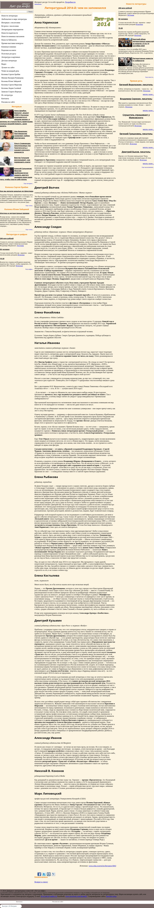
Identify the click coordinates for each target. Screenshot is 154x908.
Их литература (7, 95)
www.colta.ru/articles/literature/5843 (102, 866)
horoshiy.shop (111, 896)
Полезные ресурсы (8, 54)
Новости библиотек (9, 40)
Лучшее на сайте (7, 67)
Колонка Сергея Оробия (10, 74)
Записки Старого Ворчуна (11, 92)
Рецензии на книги (8, 50)
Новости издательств (9, 33)
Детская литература (9, 61)
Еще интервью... (28, 183)
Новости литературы (9, 16)
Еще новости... (149, 77)
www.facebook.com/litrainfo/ (76, 896)
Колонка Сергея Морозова (11, 85)
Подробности (70, 2)
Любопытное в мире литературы (14, 19)
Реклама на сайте (8, 102)
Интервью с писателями (10, 23)
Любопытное (37, 4)
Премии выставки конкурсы (12, 43)
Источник (20, 246)
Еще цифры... (29, 269)
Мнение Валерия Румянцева (12, 78)
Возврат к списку (41, 882)
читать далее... (148, 94)
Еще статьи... (29, 205)
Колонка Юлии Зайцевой (11, 81)
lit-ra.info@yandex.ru (49, 896)
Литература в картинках (10, 57)
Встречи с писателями (10, 26)
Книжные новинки (8, 47)
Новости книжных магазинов (12, 36)
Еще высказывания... (148, 167)
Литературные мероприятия (12, 29)
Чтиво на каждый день (10, 71)
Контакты (5, 99)
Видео (3, 64)
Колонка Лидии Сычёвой (11, 88)
